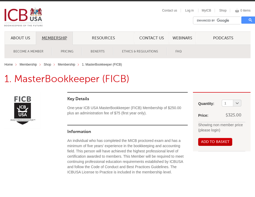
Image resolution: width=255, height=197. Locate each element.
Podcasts (223, 38)
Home (8, 64)
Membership (54, 38)
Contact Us (151, 38)
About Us (20, 38)
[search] (218, 20)
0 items (245, 10)
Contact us (169, 10)
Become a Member (28, 51)
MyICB (206, 10)
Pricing (67, 51)
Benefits (98, 51)
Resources (103, 38)
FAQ (178, 51)
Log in (189, 10)
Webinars (182, 38)
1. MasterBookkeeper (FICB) (102, 64)
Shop (222, 10)
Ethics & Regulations (140, 51)
